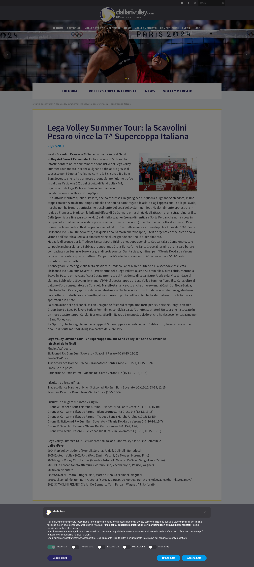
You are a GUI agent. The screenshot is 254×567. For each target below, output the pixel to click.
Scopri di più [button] (60, 558)
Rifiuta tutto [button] (168, 558)
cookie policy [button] (71, 528)
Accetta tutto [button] (194, 558)
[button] (205, 512)
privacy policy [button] (144, 521)
